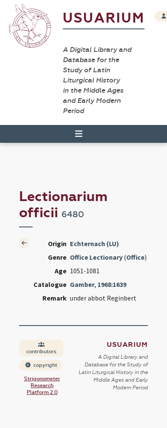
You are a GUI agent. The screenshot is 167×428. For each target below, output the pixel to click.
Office (135, 257)
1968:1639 (111, 284)
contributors (41, 348)
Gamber (82, 284)
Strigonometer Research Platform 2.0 (42, 385)
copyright (41, 365)
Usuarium (104, 18)
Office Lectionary (96, 257)
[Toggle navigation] (75, 134)
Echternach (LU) (94, 243)
